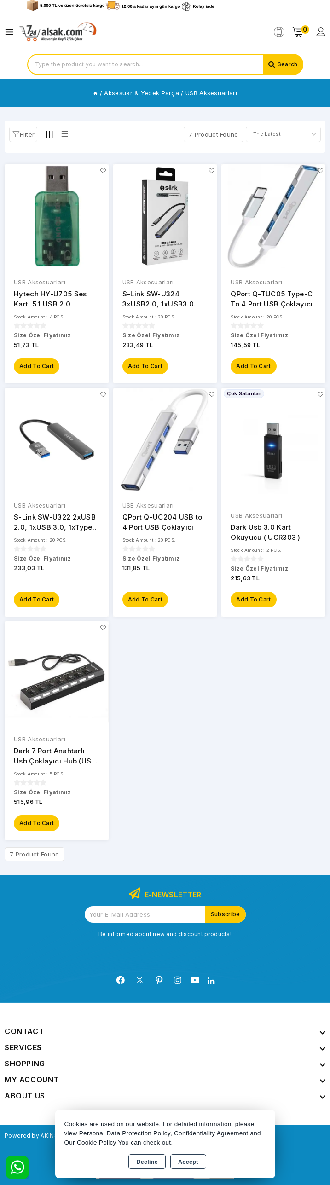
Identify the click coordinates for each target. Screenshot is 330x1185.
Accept (188, 1162)
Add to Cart (36, 366)
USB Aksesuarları (39, 282)
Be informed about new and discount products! (165, 934)
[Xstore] (58, 32)
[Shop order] (283, 134)
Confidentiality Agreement (211, 1133)
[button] (23, 134)
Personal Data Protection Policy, (125, 1133)
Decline (147, 1162)
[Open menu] (12, 32)
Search (288, 64)
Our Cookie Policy (90, 1142)
